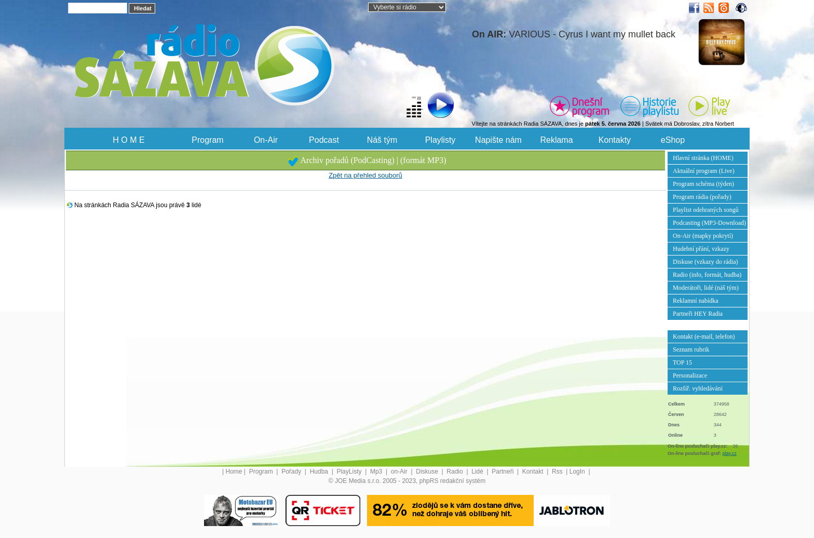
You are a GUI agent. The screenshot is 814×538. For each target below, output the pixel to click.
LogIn (578, 471)
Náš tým (382, 140)
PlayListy (349, 471)
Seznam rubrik (691, 349)
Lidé (478, 471)
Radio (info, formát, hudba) (707, 274)
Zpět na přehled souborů (365, 175)
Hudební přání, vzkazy (701, 248)
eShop (673, 140)
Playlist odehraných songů (706, 209)
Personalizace (690, 375)
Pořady (292, 471)
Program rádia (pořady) (702, 196)
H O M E (128, 140)
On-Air (266, 140)
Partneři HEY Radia (698, 313)
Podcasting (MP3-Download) (709, 222)
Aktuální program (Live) (704, 170)
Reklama (556, 140)
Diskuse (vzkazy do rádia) (705, 261)
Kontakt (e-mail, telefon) (704, 336)
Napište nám (498, 140)
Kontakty (615, 140)
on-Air (400, 471)
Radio (455, 471)
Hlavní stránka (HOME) (703, 158)
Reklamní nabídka (695, 300)
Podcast (324, 140)
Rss (558, 471)
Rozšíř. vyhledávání (698, 388)
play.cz (730, 453)
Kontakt (533, 471)
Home (234, 471)
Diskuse (428, 471)
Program (207, 140)
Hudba (320, 471)
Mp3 (377, 471)
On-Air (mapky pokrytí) (703, 235)
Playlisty (440, 140)
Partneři (503, 471)
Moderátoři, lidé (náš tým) (706, 287)
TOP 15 (682, 362)
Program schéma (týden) (703, 183)
